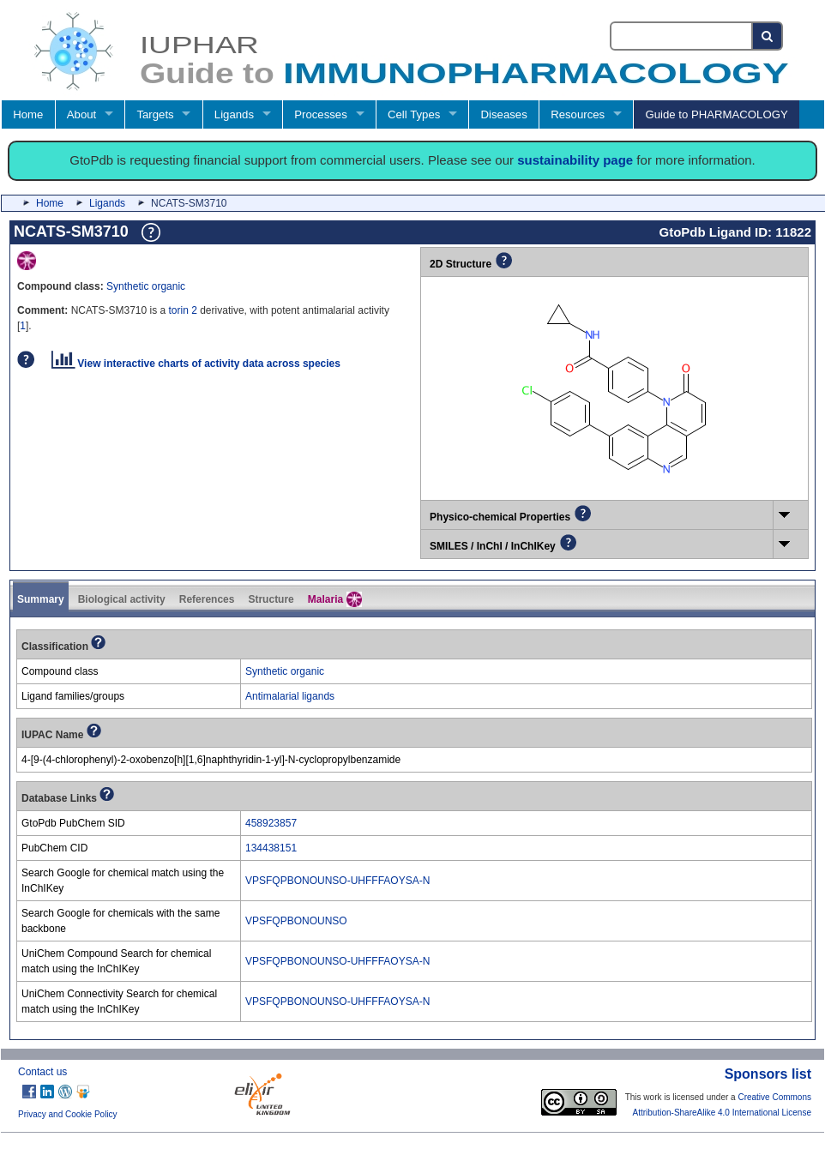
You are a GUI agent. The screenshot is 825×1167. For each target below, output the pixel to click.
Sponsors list (768, 1074)
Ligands (234, 114)
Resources (578, 114)
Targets (154, 114)
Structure (270, 599)
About (81, 114)
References (207, 599)
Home (28, 114)
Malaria (335, 599)
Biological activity (122, 599)
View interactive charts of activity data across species (195, 364)
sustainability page (575, 160)
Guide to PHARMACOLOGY (716, 114)
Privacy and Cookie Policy (67, 1114)
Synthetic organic (145, 286)
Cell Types (414, 114)
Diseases (504, 114)
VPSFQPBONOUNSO (296, 921)
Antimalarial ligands (289, 696)
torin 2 (183, 310)
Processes (320, 114)
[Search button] (768, 36)
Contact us (42, 1072)
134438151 (271, 848)
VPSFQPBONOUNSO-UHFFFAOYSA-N (337, 881)
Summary (40, 599)
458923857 (271, 823)
